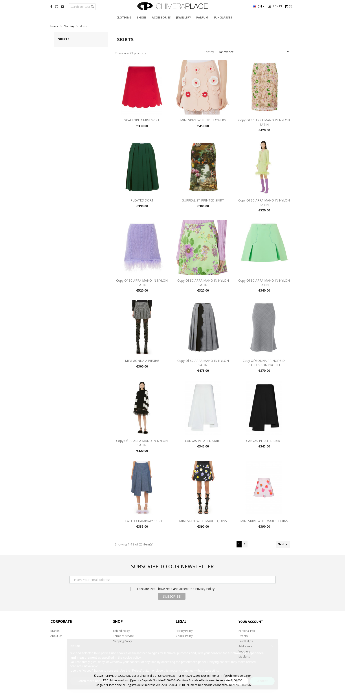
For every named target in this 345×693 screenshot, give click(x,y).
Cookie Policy (184, 636)
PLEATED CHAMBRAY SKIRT (141, 521)
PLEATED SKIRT (142, 200)
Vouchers (244, 651)
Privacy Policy (205, 589)
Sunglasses (222, 17)
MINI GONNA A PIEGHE (142, 361)
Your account (251, 621)
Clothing (124, 17)
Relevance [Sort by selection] (254, 52)
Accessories (161, 17)
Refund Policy (121, 631)
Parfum (202, 17)
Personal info (247, 631)
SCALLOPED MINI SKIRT (142, 120)
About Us (56, 636)
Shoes (142, 17)
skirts (64, 39)
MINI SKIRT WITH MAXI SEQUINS (203, 521)
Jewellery (183, 17)
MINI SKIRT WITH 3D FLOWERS (203, 120)
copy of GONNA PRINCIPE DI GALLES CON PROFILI (264, 363)
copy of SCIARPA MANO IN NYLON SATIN (264, 122)
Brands (54, 631)
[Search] (82, 7)
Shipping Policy (122, 641)
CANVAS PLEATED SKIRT (203, 441)
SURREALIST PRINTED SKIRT (203, 200)
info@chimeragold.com (236, 676)
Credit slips (246, 641)
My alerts (244, 656)
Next (283, 544)
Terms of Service (123, 636)
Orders (243, 636)
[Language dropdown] (259, 6)
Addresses (245, 646)
